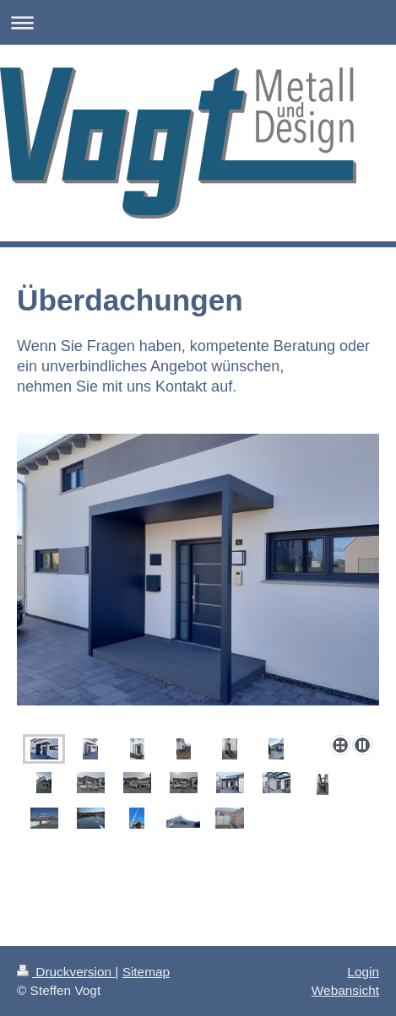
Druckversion (66, 972)
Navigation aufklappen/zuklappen (198, 22)
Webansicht (345, 990)
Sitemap (146, 972)
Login (363, 972)
